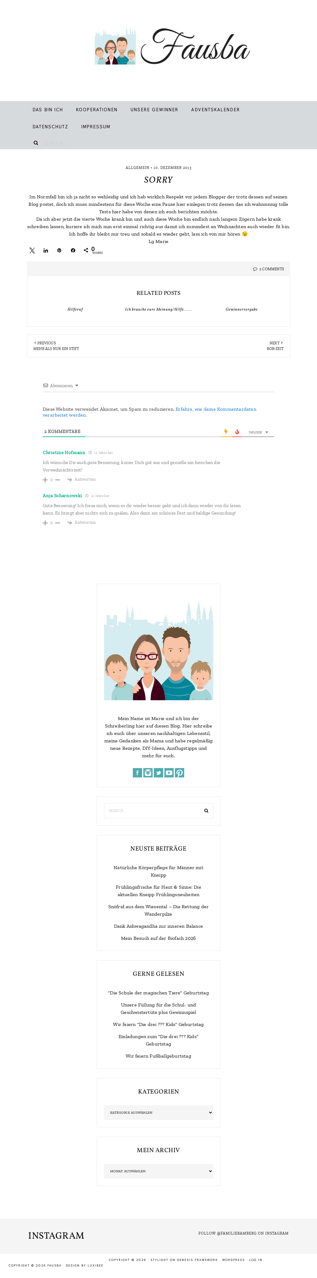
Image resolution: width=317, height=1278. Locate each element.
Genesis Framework (197, 1260)
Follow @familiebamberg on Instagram (243, 1233)
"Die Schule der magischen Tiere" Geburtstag (158, 993)
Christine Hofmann (64, 452)
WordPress (233, 1260)
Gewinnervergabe (242, 309)
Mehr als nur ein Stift (56, 349)
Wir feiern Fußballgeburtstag (158, 1056)
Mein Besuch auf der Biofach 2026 (158, 938)
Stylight (159, 1260)
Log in (256, 1260)
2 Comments (271, 269)
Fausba (165, 46)
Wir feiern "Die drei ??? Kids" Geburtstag (158, 1024)
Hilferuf (75, 309)
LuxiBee (95, 1265)
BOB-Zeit (275, 349)
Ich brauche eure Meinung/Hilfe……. (158, 309)
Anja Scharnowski (62, 495)
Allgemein (138, 168)
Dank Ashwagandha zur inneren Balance (158, 926)
